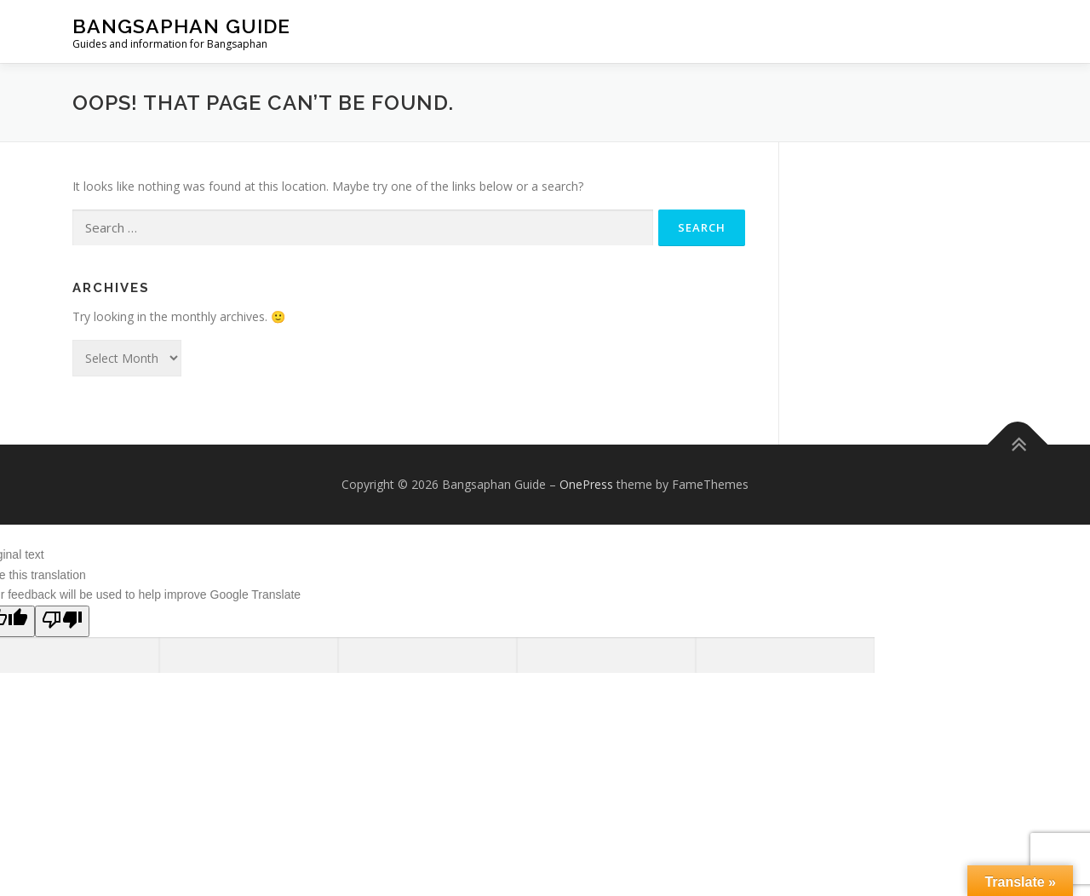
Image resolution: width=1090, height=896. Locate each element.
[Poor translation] (62, 621)
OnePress (586, 484)
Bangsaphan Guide (181, 25)
